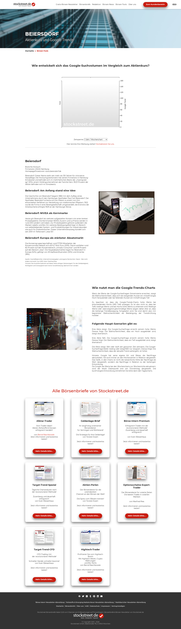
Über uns (80, 606)
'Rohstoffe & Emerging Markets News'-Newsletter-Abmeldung (90, 602)
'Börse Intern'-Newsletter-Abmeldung (49, 602)
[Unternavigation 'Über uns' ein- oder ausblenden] (132, 4)
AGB (86, 606)
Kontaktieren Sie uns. (105, 144)
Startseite (29, 51)
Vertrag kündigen (118, 606)
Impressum (105, 606)
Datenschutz (95, 606)
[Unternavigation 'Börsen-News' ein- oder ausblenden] (108, 4)
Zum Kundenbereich (155, 4)
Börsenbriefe (70, 606)
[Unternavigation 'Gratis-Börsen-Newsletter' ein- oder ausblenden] (67, 4)
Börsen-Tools (42, 51)
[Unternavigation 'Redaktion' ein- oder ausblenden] (96, 4)
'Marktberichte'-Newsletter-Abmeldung (130, 602)
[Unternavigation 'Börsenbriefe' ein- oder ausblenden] (84, 4)
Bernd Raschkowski (46, 435)
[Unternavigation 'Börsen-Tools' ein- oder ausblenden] (121, 4)
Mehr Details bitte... (44, 451)
